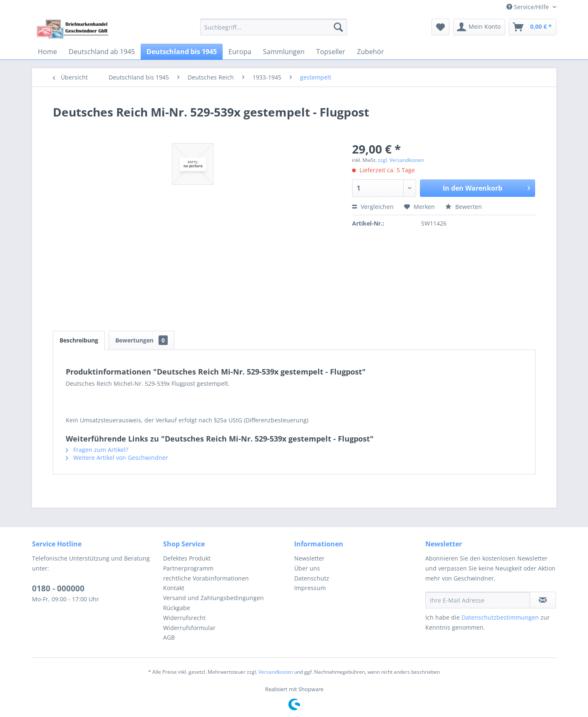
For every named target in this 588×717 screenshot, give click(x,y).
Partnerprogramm (188, 568)
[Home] (47, 52)
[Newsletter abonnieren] (543, 600)
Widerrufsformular (189, 628)
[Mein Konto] (479, 27)
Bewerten (463, 207)
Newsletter (309, 558)
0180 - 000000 (58, 588)
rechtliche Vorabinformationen (206, 578)
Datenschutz (311, 578)
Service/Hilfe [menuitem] (528, 7)
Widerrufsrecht (184, 618)
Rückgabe (176, 608)
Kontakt (173, 588)
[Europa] (240, 52)
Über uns (307, 568)
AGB (169, 637)
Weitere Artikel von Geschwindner (117, 457)
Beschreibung (79, 340)
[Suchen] (338, 27)
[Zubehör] (370, 52)
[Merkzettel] (440, 27)
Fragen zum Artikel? (97, 450)
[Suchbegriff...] (273, 27)
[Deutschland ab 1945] (102, 52)
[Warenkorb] (532, 27)
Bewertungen (141, 340)
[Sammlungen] (283, 52)
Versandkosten (275, 671)
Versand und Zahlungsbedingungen (213, 598)
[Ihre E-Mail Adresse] (477, 600)
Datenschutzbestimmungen (500, 617)
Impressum (310, 588)
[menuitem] (273, 27)
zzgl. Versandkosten (401, 160)
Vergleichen (373, 207)
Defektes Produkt (187, 558)
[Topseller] (330, 52)
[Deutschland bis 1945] (182, 52)
